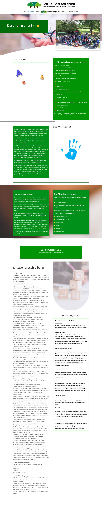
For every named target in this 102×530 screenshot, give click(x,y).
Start (25, 11)
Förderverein (70, 11)
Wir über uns (31, 11)
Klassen (37, 11)
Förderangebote (53, 11)
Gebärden (62, 11)
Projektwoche (44, 11)
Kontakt (76, 11)
